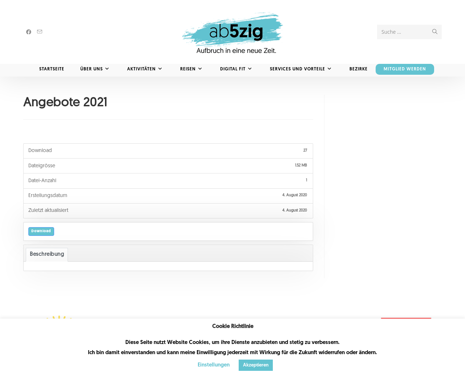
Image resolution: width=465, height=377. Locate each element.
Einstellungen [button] (214, 365)
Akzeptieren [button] (255, 365)
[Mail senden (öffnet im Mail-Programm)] (39, 31)
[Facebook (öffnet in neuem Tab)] (28, 31)
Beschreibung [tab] (47, 254)
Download (41, 231)
